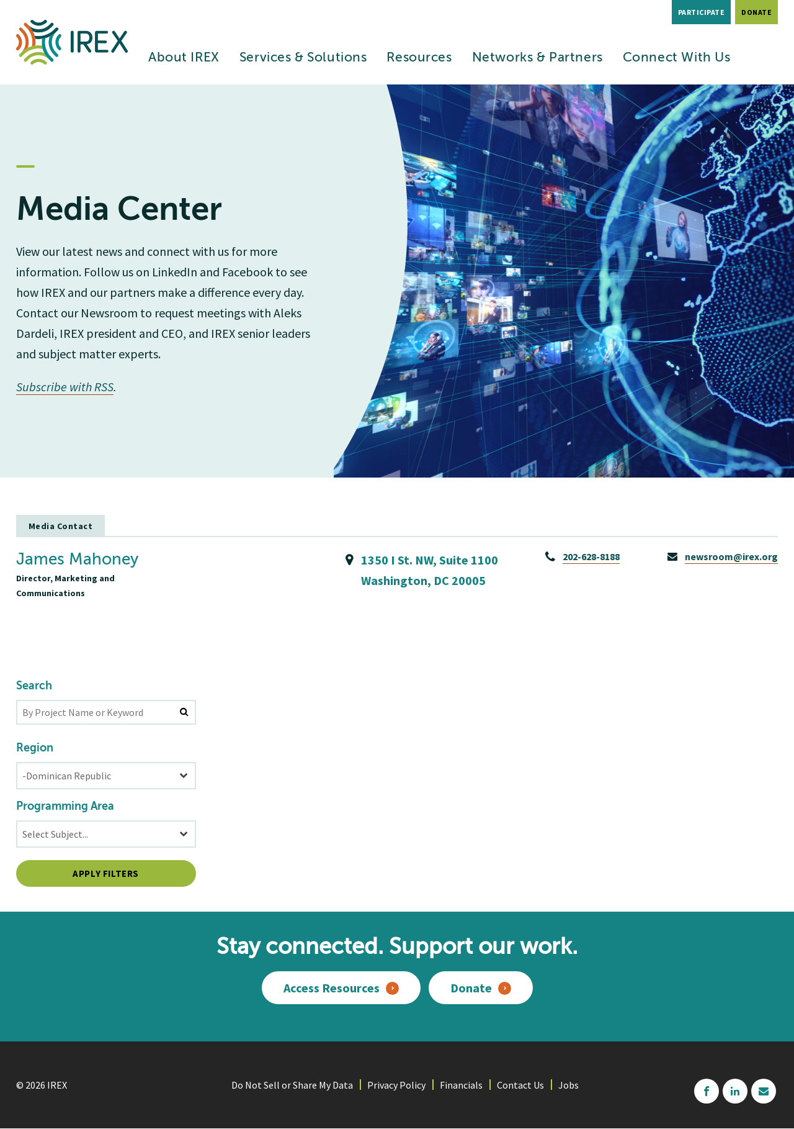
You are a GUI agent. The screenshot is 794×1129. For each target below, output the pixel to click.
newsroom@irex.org (731, 556)
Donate (756, 12)
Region (34, 748)
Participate (701, 12)
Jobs (568, 1085)
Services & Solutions (303, 58)
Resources (419, 58)
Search (34, 686)
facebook (706, 1091)
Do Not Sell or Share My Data (292, 1085)
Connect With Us (677, 58)
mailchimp (763, 1091)
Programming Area (65, 806)
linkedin (735, 1091)
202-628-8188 (591, 556)
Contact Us (520, 1085)
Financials (461, 1085)
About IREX (184, 58)
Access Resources (331, 987)
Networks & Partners (537, 58)
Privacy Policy (396, 1085)
